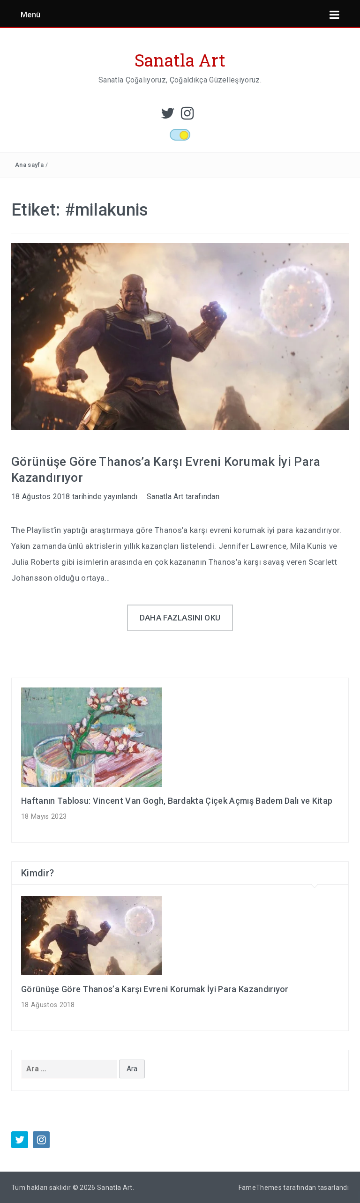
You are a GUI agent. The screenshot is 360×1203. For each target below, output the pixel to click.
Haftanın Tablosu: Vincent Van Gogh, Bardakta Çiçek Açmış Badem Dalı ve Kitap (176, 801)
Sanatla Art (180, 60)
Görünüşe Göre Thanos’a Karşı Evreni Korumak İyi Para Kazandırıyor (155, 989)
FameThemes (260, 1187)
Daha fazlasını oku (180, 617)
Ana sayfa (29, 164)
